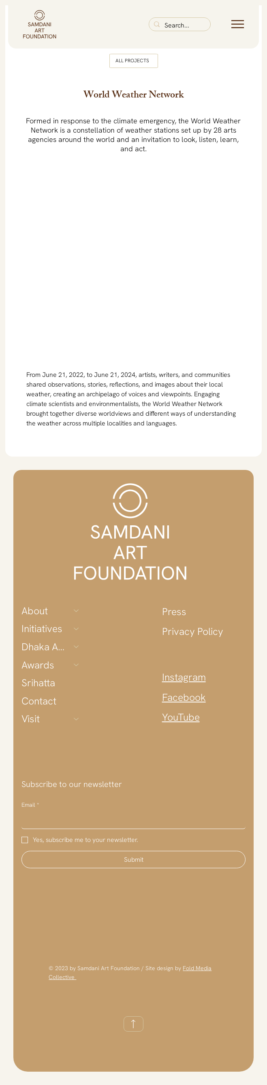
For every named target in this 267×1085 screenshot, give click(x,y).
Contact (38, 700)
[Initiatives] (76, 629)
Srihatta (38, 682)
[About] (76, 611)
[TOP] (134, 1024)
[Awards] (76, 665)
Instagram (184, 676)
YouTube (181, 717)
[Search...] (178, 25)
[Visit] (76, 719)
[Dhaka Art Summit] (76, 647)
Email (30, 805)
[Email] (131, 820)
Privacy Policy (192, 631)
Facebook (184, 697)
